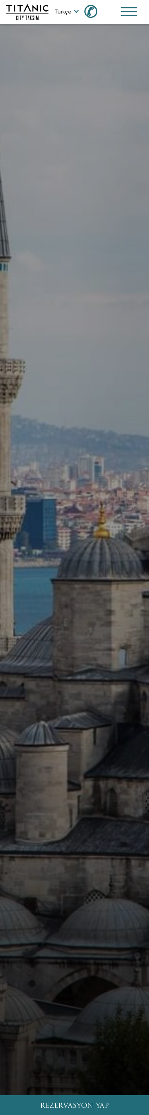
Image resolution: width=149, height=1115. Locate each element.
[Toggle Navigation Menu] (129, 11)
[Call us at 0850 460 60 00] (95, 11)
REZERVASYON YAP (74, 1106)
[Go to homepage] (27, 11)
